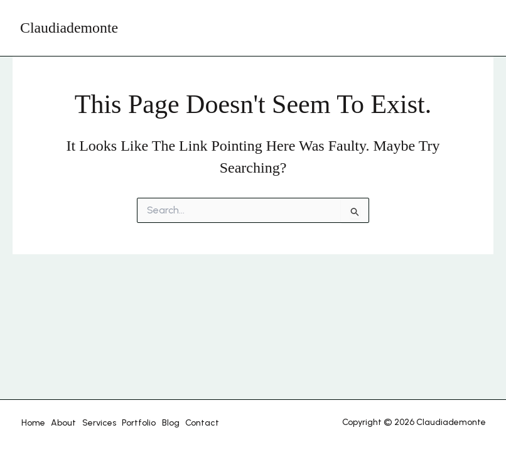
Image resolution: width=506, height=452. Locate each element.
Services (93, 422)
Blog (161, 422)
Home (32, 422)
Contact (190, 422)
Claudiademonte (69, 27)
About (60, 422)
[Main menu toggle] (473, 27)
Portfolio (131, 422)
